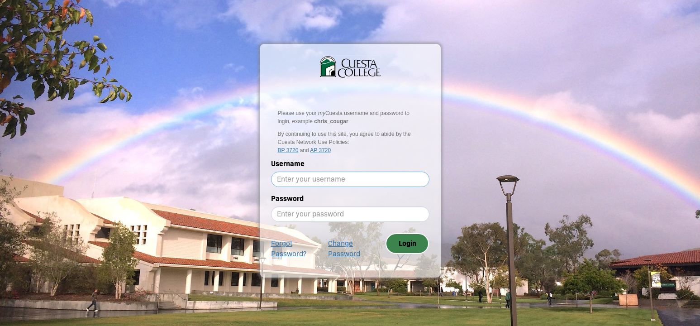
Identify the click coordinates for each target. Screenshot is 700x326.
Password (287, 198)
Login (407, 243)
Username (288, 163)
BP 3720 (288, 150)
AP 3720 (320, 150)
